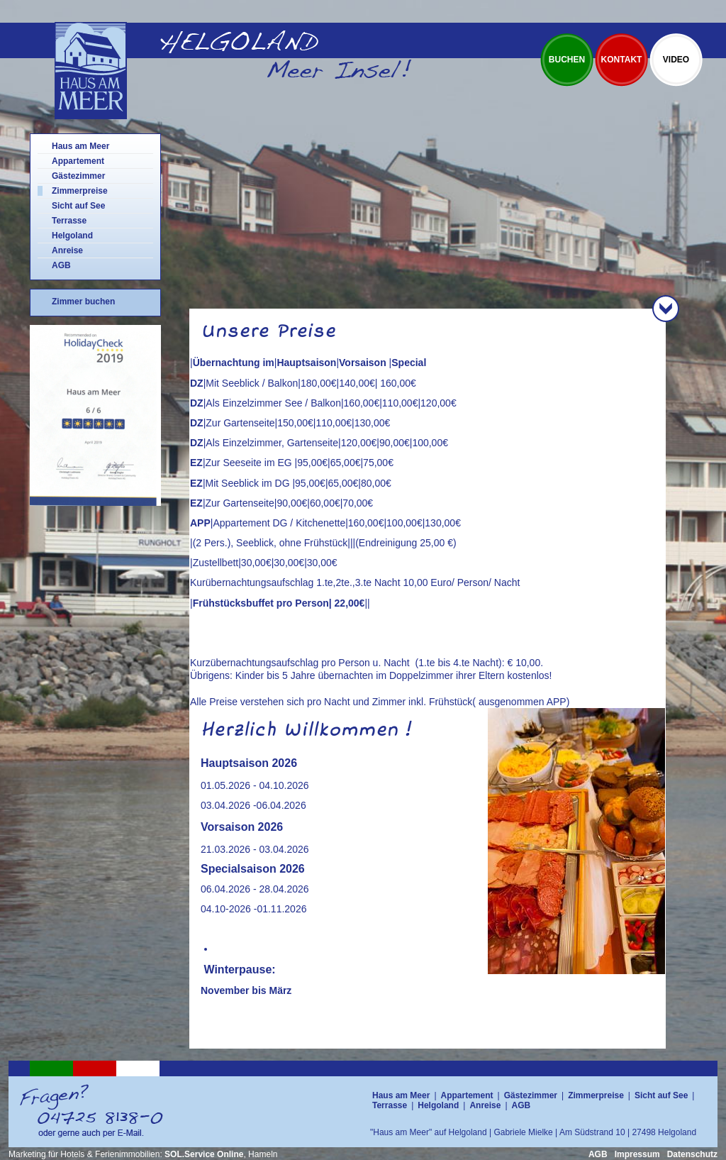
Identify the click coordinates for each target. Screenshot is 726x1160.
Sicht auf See (78, 206)
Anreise (67, 250)
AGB (61, 265)
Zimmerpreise (80, 191)
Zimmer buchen (83, 301)
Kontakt (621, 60)
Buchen (567, 60)
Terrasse (69, 221)
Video (676, 60)
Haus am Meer (80, 146)
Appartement (78, 161)
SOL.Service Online (203, 1154)
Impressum (637, 1154)
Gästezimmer (78, 176)
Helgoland (72, 236)
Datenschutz (692, 1154)
